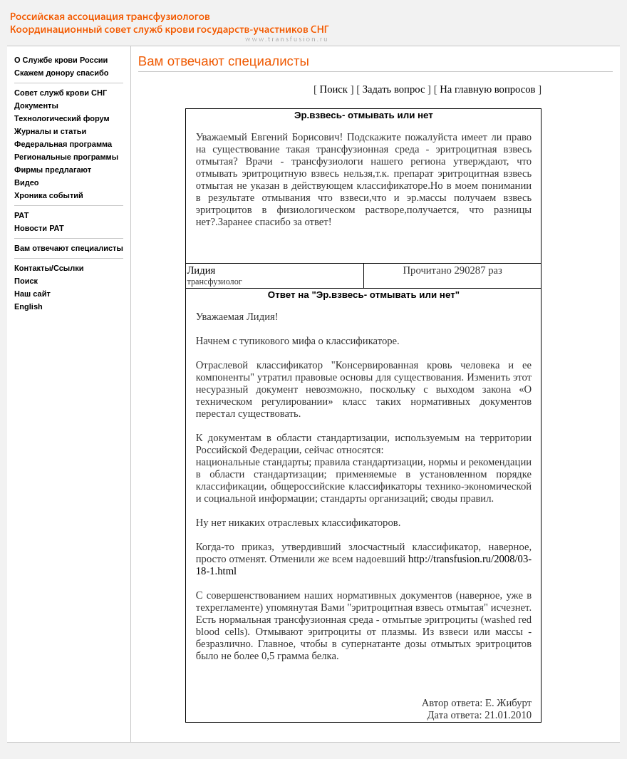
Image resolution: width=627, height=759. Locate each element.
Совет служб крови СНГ (60, 92)
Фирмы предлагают (52, 169)
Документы (36, 105)
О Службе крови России (61, 60)
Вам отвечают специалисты (68, 248)
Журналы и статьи (50, 131)
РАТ (21, 215)
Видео (26, 182)
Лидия (201, 270)
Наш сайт (32, 293)
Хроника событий (48, 195)
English (28, 306)
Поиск (26, 281)
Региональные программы (66, 157)
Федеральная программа (63, 144)
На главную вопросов (487, 89)
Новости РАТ (39, 228)
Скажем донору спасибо (61, 72)
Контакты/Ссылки (49, 268)
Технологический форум (62, 118)
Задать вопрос (394, 89)
